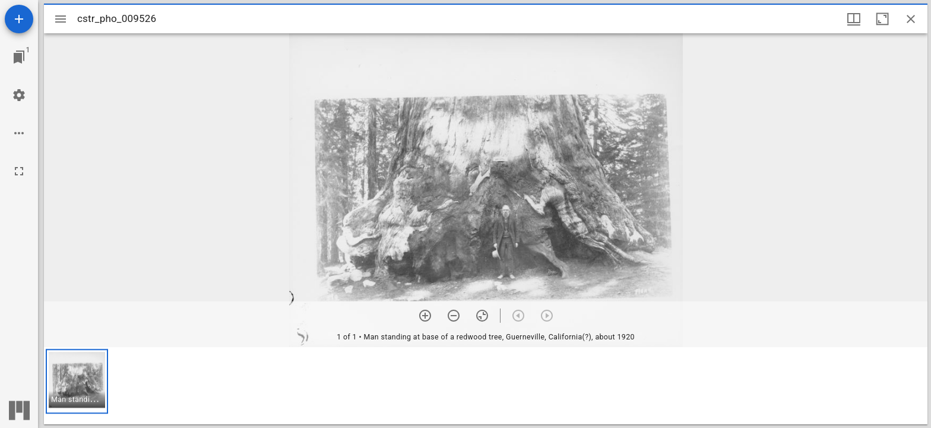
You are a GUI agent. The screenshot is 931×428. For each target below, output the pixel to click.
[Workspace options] (19, 133)
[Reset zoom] (482, 315)
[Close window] (911, 19)
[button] (77, 381)
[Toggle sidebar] (60, 19)
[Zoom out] (453, 315)
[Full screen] (19, 171)
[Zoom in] (425, 315)
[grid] (485, 385)
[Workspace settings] (19, 95)
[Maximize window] (882, 19)
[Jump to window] (19, 57)
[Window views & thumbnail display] (854, 19)
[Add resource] (19, 19)
